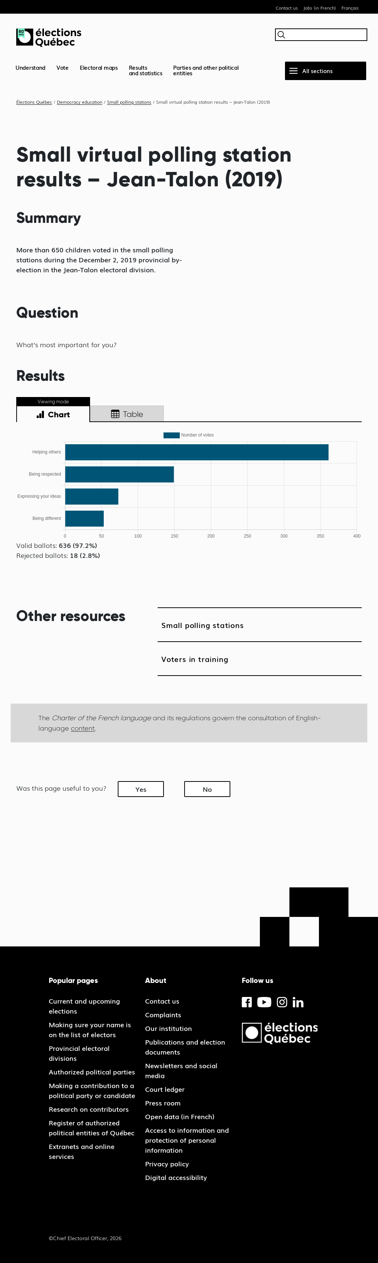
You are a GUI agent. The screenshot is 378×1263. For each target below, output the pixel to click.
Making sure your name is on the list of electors (90, 1029)
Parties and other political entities (205, 70)
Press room (163, 1102)
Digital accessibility (176, 1177)
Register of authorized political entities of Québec (91, 1127)
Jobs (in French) (319, 7)
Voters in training (194, 658)
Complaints (163, 1014)
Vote (62, 67)
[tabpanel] (189, 484)
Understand (30, 67)
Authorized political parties (92, 1071)
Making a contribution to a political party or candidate (92, 1090)
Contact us (287, 7)
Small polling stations (202, 624)
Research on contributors (89, 1109)
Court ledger (165, 1089)
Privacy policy (167, 1163)
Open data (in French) (179, 1116)
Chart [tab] (53, 414)
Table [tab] (127, 414)
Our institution (168, 1028)
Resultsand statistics (145, 70)
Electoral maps (99, 67)
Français (350, 7)
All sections (317, 70)
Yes (141, 789)
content (83, 728)
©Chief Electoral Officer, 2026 (85, 1238)
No (207, 789)
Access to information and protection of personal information (187, 1140)
